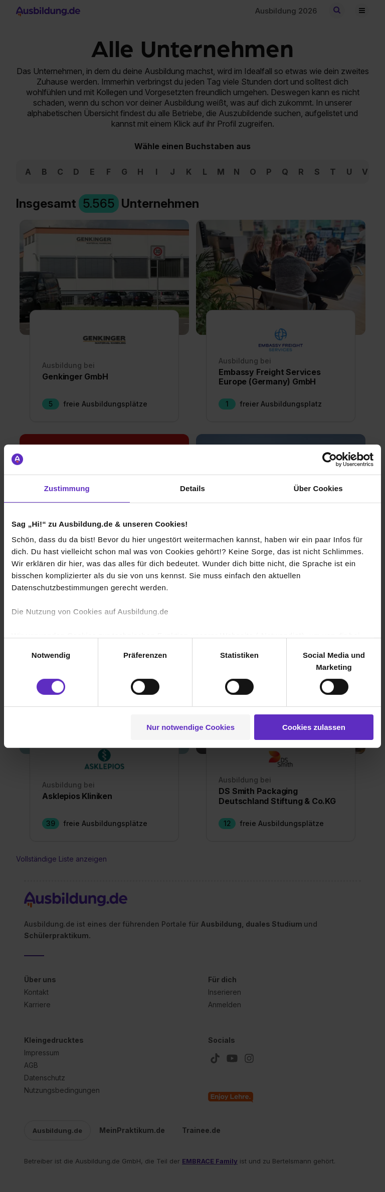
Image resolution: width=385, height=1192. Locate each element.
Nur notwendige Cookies (190, 727)
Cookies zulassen (313, 727)
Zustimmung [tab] (67, 488)
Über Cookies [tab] (318, 488)
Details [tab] (192, 488)
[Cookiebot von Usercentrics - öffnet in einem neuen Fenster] (329, 459)
